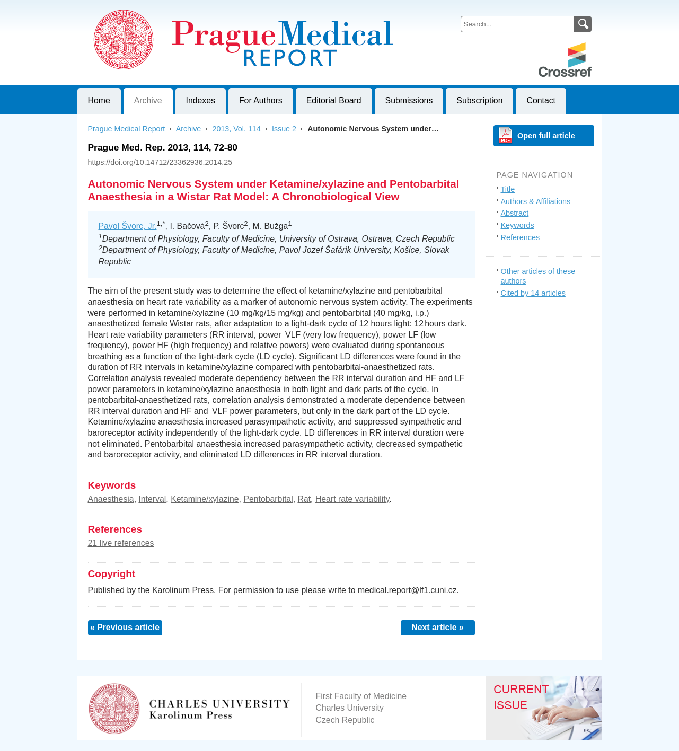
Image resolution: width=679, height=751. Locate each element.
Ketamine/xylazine (205, 498)
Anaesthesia (111, 498)
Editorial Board (333, 100)
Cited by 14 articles (533, 293)
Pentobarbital (268, 498)
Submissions (409, 100)
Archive (148, 100)
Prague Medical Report (126, 129)
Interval (152, 498)
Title (508, 189)
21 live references (121, 542)
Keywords (517, 225)
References (520, 237)
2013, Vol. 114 (237, 129)
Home (99, 100)
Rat (304, 498)
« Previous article (125, 627)
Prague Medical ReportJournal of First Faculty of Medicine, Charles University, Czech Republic (207, 8)
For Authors (261, 100)
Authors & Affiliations (536, 201)
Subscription (479, 100)
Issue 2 (284, 129)
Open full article (546, 135)
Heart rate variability (352, 498)
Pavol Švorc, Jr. (128, 226)
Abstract (515, 213)
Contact (540, 100)
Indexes (200, 100)
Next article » (437, 627)
